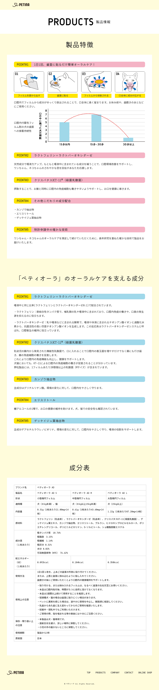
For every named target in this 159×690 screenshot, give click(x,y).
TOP (73, 4)
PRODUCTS (85, 4)
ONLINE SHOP (147, 4)
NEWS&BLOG (130, 4)
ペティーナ (21, 5)
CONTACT (114, 4)
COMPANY (100, 4)
